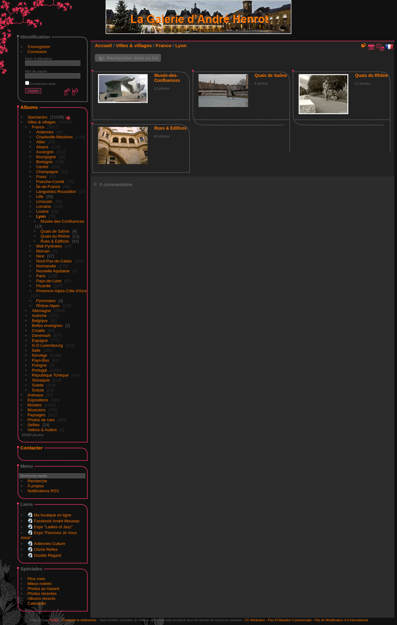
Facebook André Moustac (56, 521)
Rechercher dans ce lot (132, 57)
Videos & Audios (42, 429)
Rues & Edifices (55, 241)
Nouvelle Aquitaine (53, 271)
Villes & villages (42, 122)
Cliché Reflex (46, 549)
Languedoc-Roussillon (56, 191)
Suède (38, 385)
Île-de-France (48, 186)
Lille (39, 196)
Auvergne (45, 152)
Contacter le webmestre (79, 620)
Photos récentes (42, 593)
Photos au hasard (43, 588)
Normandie (46, 266)
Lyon (41, 216)
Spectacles (37, 117)
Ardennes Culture (49, 543)
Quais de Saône (55, 231)
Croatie (38, 330)
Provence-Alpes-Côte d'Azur (61, 290)
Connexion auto (40, 84)
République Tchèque (50, 375)
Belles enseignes (47, 325)
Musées (35, 405)
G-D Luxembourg (47, 345)
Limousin (44, 201)
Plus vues (36, 578)
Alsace (42, 147)
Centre (42, 166)
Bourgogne (46, 156)
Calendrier (37, 603)
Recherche (37, 481)
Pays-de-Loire (48, 281)
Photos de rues (41, 419)
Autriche (39, 315)
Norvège (39, 355)
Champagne (47, 171)
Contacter (31, 447)
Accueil (103, 45)
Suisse (38, 390)
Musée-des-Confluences (62, 221)
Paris (41, 276)
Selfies (34, 424)
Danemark (41, 335)
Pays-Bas (40, 360)
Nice (40, 256)
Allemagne (41, 310)
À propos (36, 486)
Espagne (40, 340)
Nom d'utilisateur (38, 58)
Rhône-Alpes (48, 305)
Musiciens (37, 410)
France (38, 127)
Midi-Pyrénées (49, 246)
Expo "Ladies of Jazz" (53, 527)
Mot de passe (36, 71)
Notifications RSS (43, 491)
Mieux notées (39, 583)
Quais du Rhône (55, 236)
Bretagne (44, 161)
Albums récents (42, 598)
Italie (36, 350)
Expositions (38, 400)
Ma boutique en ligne (52, 515)
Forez (41, 176)
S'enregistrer (39, 46)
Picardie (43, 285)
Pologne (39, 365)
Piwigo (54, 620)
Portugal (39, 370)
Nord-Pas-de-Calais (54, 261)
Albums (29, 107)
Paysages (36, 415)
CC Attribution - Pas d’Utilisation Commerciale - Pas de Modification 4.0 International (306, 620)
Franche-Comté (50, 181)
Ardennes (45, 132)
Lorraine (43, 206)
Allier (40, 142)
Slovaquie (41, 380)
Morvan (43, 251)
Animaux (35, 395)
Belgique (40, 320)
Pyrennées (46, 300)
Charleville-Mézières (54, 137)
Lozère (42, 211)
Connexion (37, 51)
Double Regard (47, 555)
